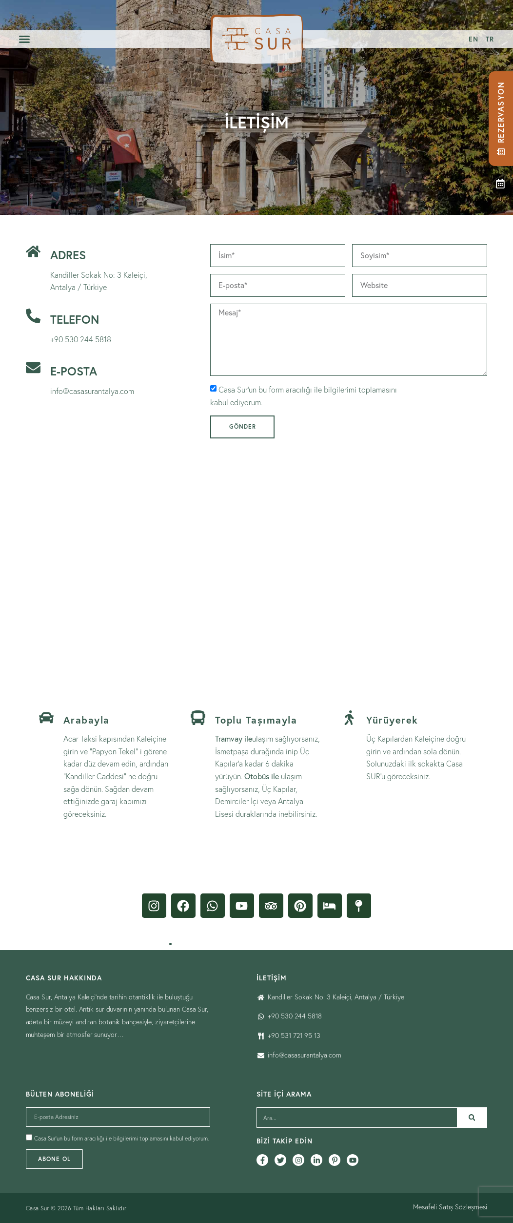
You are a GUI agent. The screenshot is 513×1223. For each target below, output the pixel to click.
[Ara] (472, 1117)
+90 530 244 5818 (80, 339)
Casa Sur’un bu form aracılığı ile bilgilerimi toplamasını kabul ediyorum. (121, 1138)
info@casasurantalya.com (92, 391)
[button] (24, 39)
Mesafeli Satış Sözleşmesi (450, 1206)
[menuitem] (473, 39)
